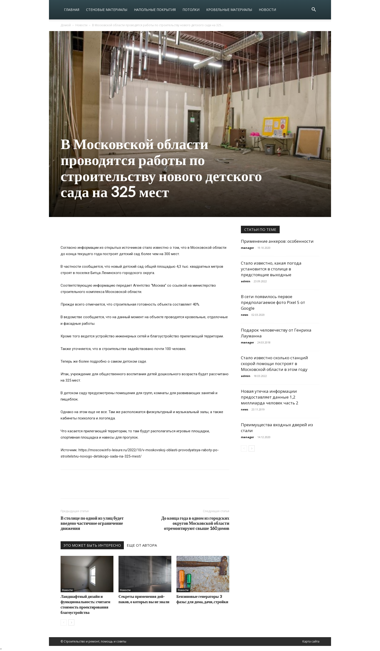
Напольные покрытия (155, 9)
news (244, 315)
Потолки (190, 9)
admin (245, 281)
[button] (313, 10)
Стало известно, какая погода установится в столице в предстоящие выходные (271, 268)
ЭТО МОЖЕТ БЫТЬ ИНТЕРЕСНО (92, 545)
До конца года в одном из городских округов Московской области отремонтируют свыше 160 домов (195, 523)
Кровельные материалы (229, 9)
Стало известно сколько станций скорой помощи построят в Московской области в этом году (274, 363)
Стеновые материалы (106, 9)
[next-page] (71, 622)
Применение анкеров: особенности (277, 241)
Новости (267, 9)
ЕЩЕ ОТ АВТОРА (142, 545)
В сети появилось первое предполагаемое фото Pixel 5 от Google (273, 302)
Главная (71, 9)
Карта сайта (310, 641)
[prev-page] (64, 622)
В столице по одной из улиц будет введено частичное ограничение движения (92, 523)
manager (247, 248)
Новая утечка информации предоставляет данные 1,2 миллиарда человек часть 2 (269, 397)
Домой (66, 25)
